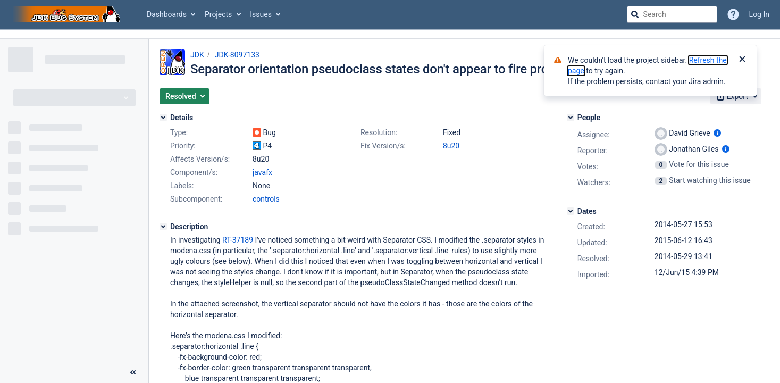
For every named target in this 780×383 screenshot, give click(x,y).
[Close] (742, 60)
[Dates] (570, 211)
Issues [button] (261, 14)
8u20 (451, 145)
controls (266, 199)
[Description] (163, 226)
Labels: (182, 185)
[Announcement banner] (390, 34)
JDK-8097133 (237, 55)
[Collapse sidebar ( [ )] (133, 372)
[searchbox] (672, 14)
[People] (570, 117)
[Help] (733, 14)
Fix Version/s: (383, 145)
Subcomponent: (196, 199)
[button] (184, 96)
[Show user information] (717, 133)
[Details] (163, 117)
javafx (262, 172)
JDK (197, 55)
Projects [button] (218, 14)
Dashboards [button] (167, 14)
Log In (759, 14)
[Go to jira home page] (68, 14)
